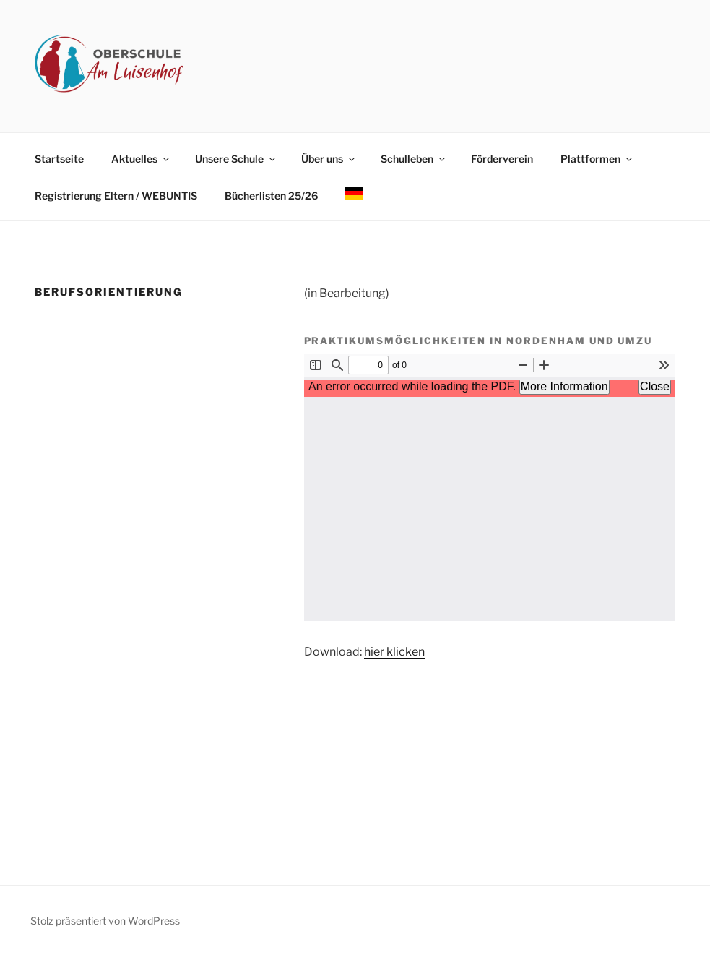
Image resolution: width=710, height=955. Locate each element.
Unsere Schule (236, 159)
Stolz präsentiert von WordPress (105, 921)
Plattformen (597, 159)
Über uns (329, 159)
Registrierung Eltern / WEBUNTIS (116, 195)
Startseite (59, 159)
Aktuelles (141, 159)
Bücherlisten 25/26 (271, 195)
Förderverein (502, 159)
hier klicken (394, 652)
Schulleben (414, 159)
